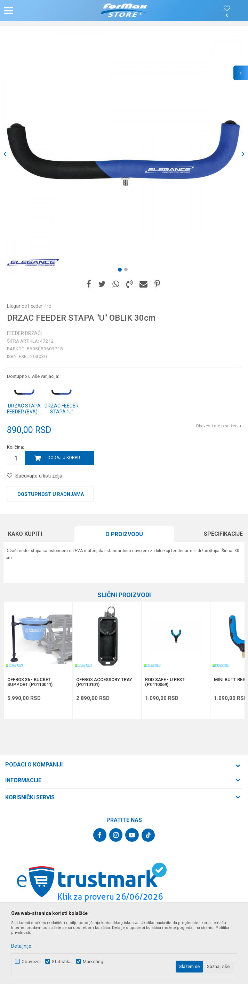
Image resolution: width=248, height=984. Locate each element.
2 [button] (127, 271)
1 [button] (121, 271)
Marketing (93, 961)
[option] (124, 154)
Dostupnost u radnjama (50, 494)
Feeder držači (24, 333)
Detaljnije (21, 946)
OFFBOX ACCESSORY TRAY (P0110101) (104, 682)
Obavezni (31, 961)
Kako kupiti (25, 534)
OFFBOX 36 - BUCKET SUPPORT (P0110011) (30, 682)
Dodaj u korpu (64, 457)
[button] (40, 10)
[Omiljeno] (227, 15)
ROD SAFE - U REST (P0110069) (165, 682)
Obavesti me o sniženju (218, 426)
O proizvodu (124, 534)
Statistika (62, 961)
